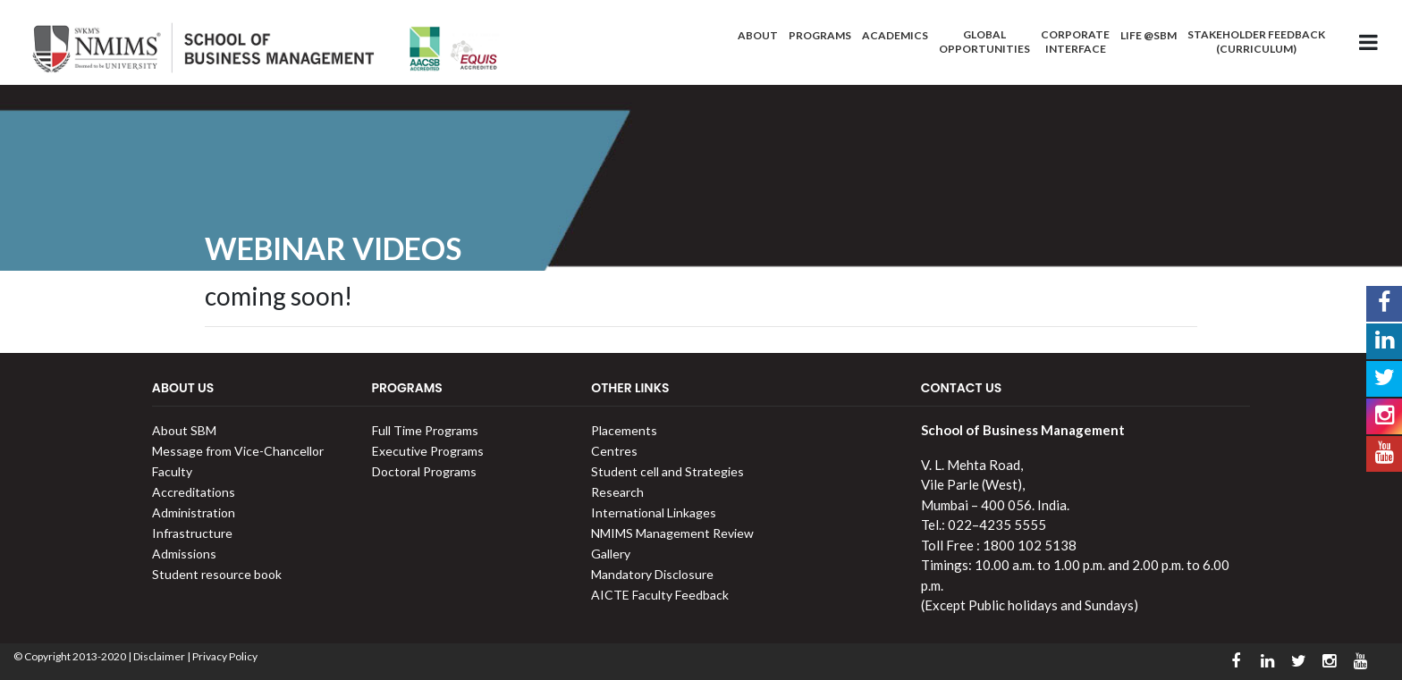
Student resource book (217, 574)
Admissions (184, 553)
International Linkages (653, 512)
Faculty (172, 471)
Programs (820, 35)
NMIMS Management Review (672, 533)
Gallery (610, 553)
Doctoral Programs (424, 471)
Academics (895, 35)
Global (984, 41)
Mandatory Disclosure (652, 574)
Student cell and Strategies (667, 471)
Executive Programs (428, 450)
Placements (624, 430)
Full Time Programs (425, 430)
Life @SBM (1148, 35)
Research (617, 492)
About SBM (184, 430)
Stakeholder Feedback (1256, 41)
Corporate (1075, 41)
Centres (614, 450)
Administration (193, 512)
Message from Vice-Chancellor (238, 450)
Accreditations (193, 492)
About (758, 35)
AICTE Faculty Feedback (660, 594)
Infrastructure (192, 533)
